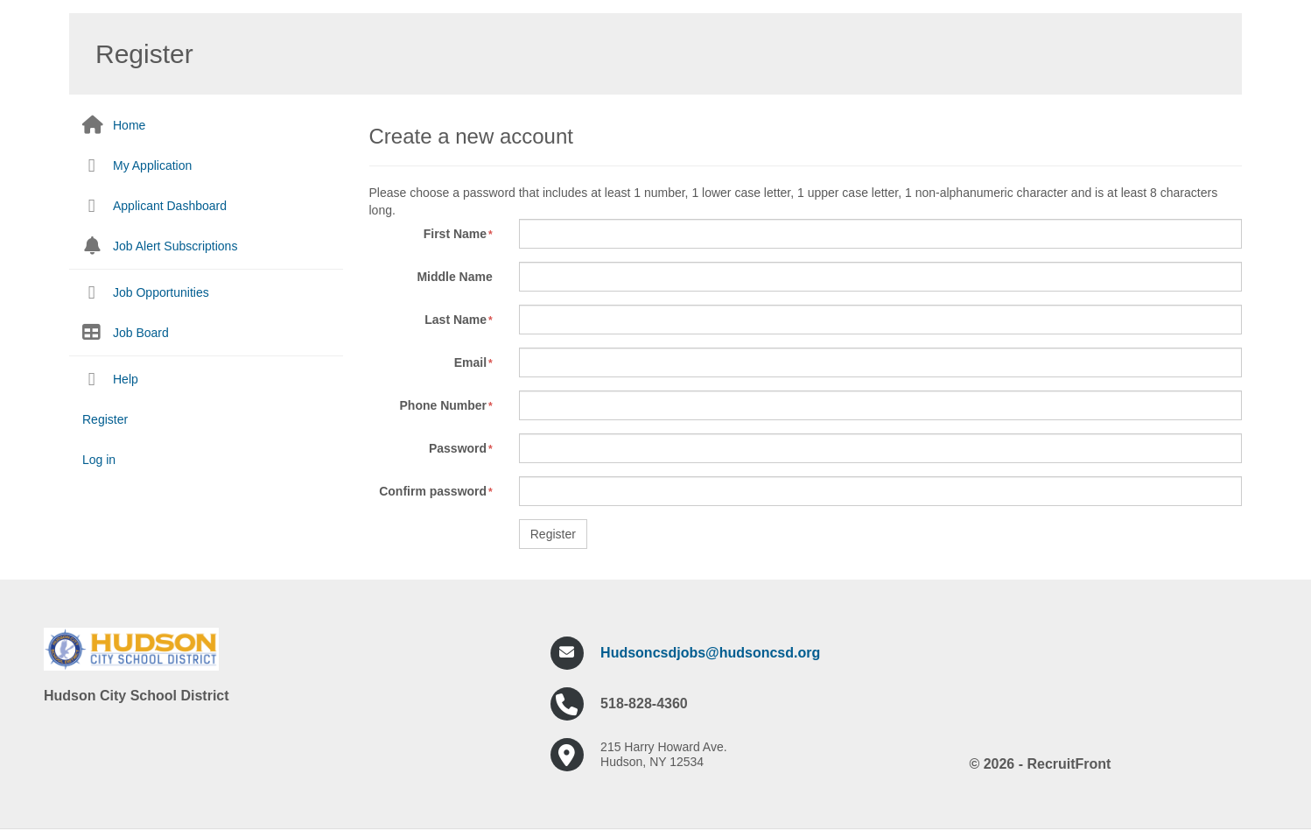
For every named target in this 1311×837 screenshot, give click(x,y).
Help (125, 379)
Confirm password (433, 491)
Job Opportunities (161, 292)
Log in (99, 460)
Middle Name (454, 277)
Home (129, 125)
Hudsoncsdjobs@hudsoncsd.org (710, 652)
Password (458, 448)
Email (470, 362)
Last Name (455, 320)
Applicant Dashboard (170, 206)
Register (105, 419)
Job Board (141, 333)
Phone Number (443, 405)
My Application (152, 165)
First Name (455, 234)
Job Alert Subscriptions (175, 246)
